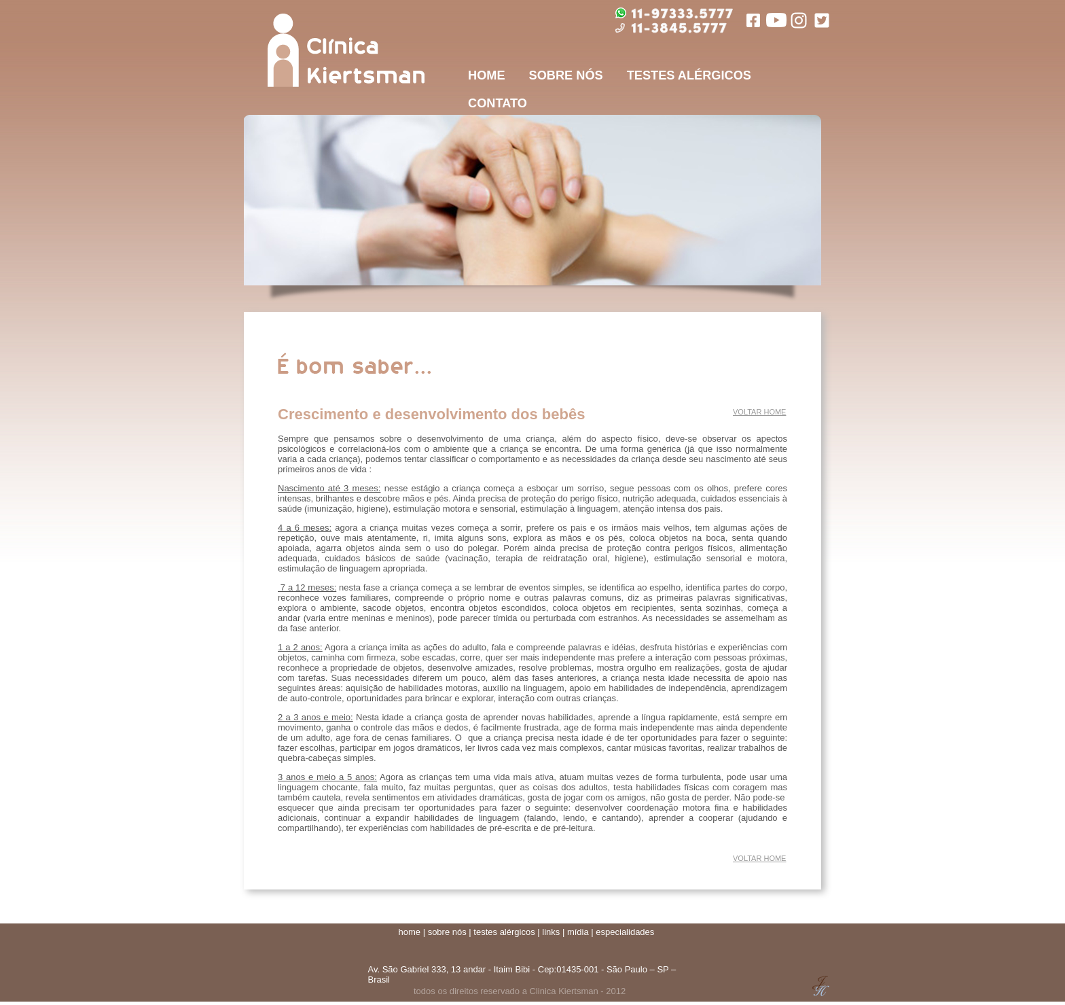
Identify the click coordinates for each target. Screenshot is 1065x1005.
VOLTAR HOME (759, 412)
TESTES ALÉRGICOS (689, 75)
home (410, 932)
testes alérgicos (504, 932)
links (551, 932)
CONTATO (497, 103)
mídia (578, 932)
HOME (486, 75)
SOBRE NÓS (566, 75)
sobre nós (447, 932)
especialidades (625, 932)
